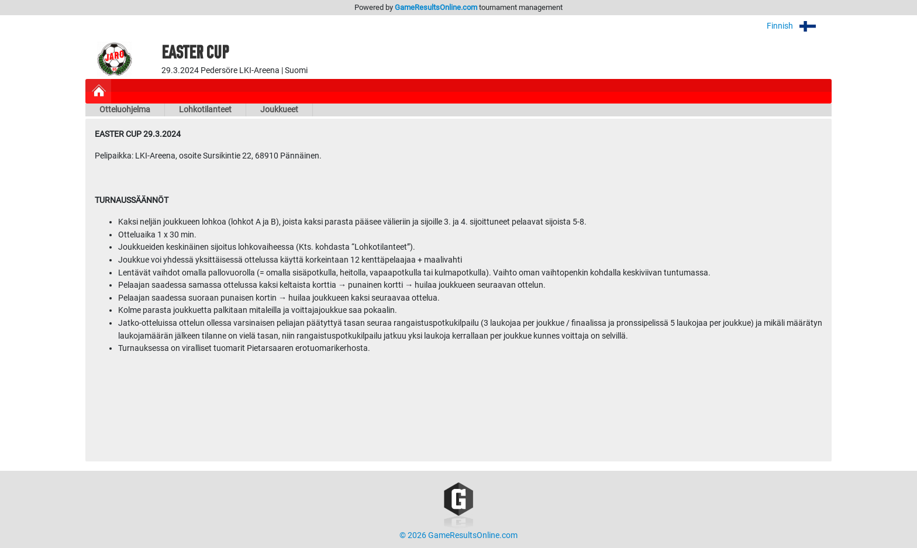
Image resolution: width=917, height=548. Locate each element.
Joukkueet (279, 110)
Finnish (799, 26)
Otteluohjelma (124, 110)
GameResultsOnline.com (436, 7)
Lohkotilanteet (205, 110)
